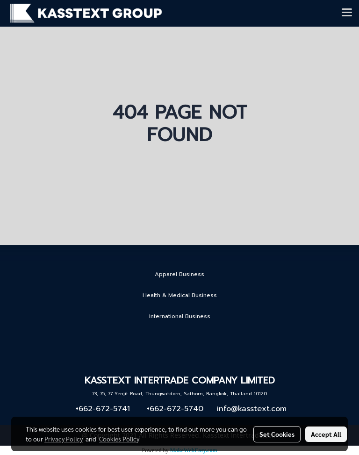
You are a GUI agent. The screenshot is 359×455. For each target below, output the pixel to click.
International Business (179, 316)
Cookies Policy (119, 438)
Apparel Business (179, 274)
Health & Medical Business (180, 295)
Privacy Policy (63, 438)
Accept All (326, 434)
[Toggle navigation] (347, 13)
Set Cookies (276, 434)
